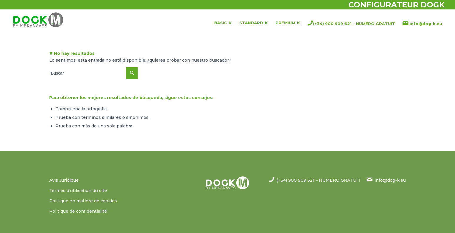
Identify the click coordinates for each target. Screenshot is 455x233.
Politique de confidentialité (78, 211)
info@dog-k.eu (390, 180)
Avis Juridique (64, 180)
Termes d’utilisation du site (78, 190)
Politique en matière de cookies (83, 201)
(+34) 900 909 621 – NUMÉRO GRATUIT (318, 180)
